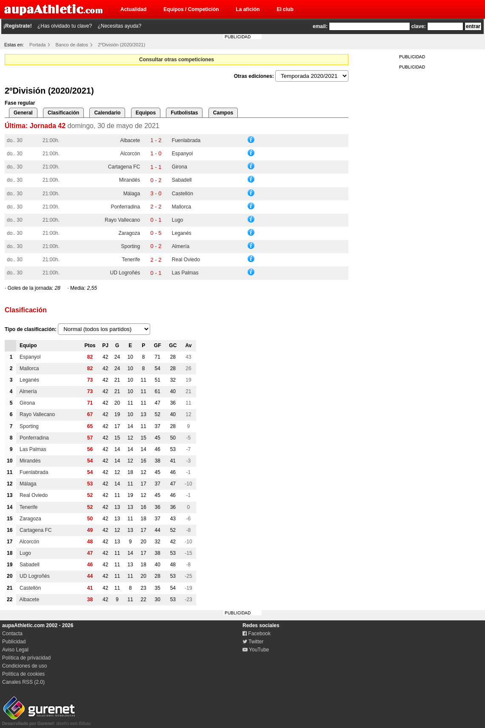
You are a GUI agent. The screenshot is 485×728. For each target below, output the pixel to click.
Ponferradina (125, 207)
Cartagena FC (124, 167)
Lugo (177, 220)
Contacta (12, 634)
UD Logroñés (125, 273)
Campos (223, 113)
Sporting (130, 246)
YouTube (255, 650)
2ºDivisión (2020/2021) (121, 44)
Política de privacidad (26, 658)
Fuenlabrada (186, 140)
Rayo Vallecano (122, 220)
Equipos (146, 113)
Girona (179, 167)
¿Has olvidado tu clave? (64, 26)
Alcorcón (130, 154)
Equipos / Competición (191, 9)
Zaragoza (129, 233)
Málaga (131, 194)
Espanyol (182, 154)
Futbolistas (184, 113)
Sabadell (182, 180)
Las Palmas (185, 273)
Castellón (182, 194)
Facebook (256, 634)
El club (285, 9)
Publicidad (14, 642)
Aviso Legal (15, 650)
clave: (418, 26)
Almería (180, 246)
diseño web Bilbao (46, 721)
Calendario (107, 113)
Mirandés (129, 180)
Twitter (252, 642)
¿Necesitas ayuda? (119, 26)
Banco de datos (72, 44)
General (23, 113)
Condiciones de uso (24, 666)
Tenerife (131, 260)
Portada (37, 44)
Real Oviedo (186, 260)
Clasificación (63, 113)
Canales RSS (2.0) (23, 682)
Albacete (130, 140)
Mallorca (181, 207)
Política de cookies (23, 674)
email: (320, 26)
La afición (248, 9)
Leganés (181, 233)
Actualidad (133, 9)
